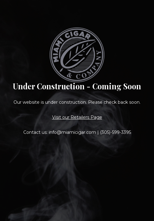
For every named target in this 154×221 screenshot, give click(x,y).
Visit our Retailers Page (77, 117)
